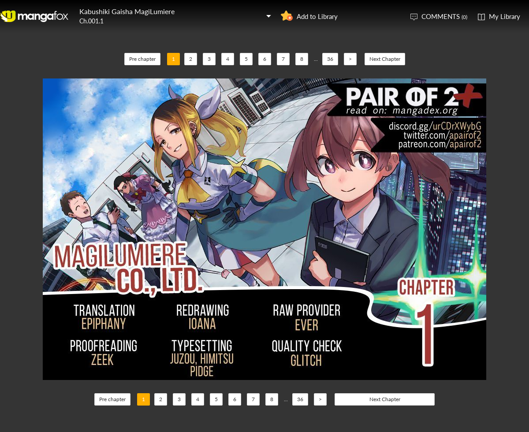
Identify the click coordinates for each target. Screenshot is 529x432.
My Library (504, 16)
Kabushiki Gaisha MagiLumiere (127, 11)
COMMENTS (444, 16)
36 (330, 59)
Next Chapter (384, 59)
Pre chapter (142, 59)
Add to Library (317, 16)
